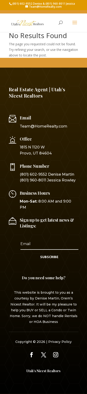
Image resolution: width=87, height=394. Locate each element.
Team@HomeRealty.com (43, 126)
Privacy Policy (60, 342)
